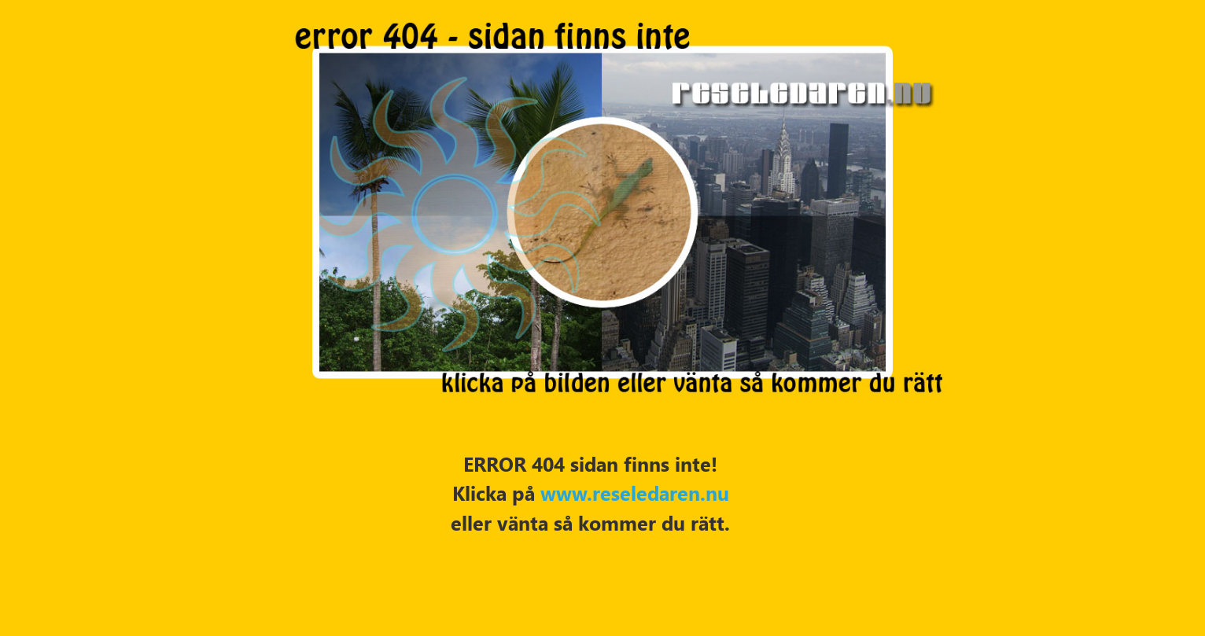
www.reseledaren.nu (634, 492)
